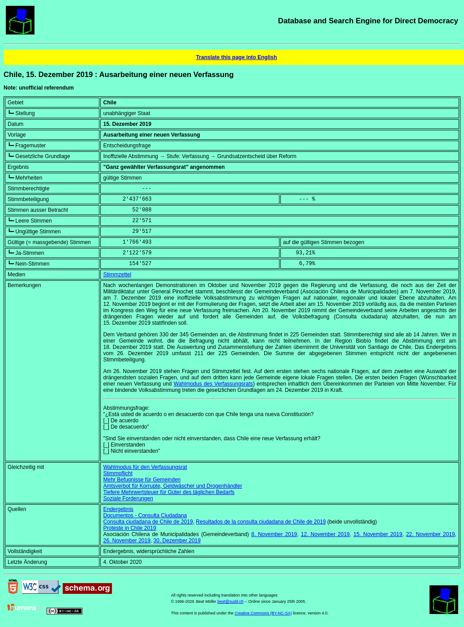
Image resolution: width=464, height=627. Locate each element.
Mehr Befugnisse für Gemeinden (141, 480)
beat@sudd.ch (230, 601)
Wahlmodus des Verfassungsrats (213, 384)
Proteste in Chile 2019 (129, 528)
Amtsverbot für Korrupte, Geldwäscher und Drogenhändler (172, 486)
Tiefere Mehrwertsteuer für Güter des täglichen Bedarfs (168, 492)
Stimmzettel (117, 274)
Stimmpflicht (117, 473)
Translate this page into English (236, 57)
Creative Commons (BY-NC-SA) (263, 613)
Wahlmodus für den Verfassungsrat (145, 467)
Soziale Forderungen (128, 498)
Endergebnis (118, 509)
